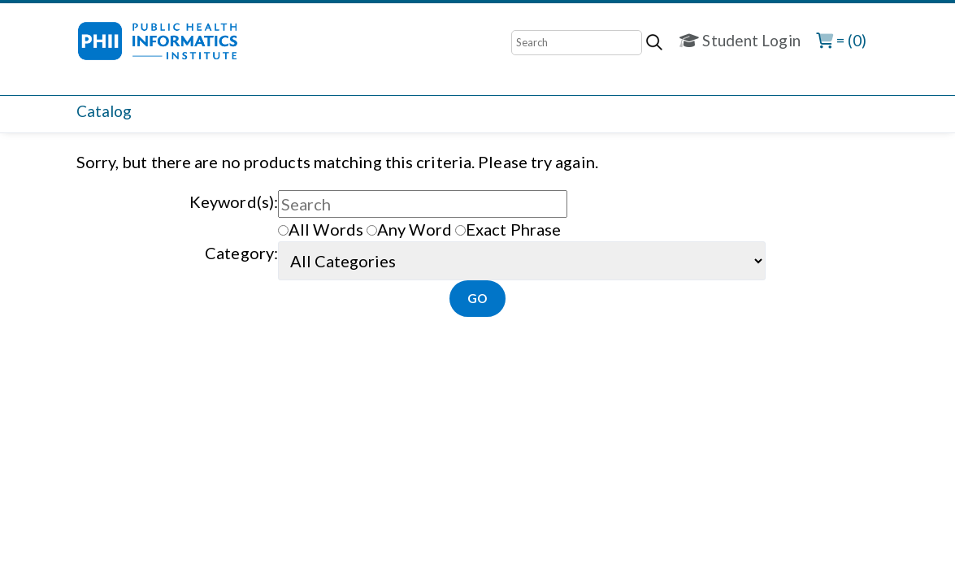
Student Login (739, 40)
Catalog (104, 111)
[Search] (576, 42)
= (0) (841, 40)
